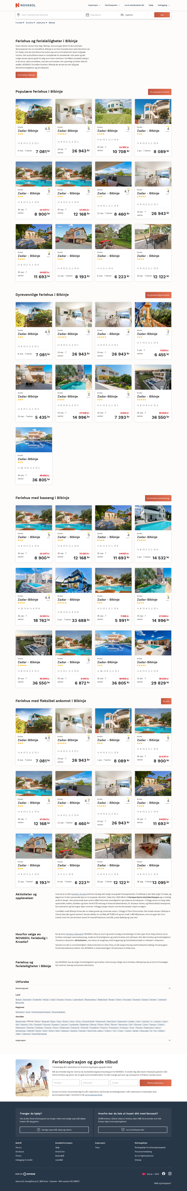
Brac (59, 1021)
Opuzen (152, 1024)
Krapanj (55, 1024)
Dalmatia (41, 22)
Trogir (120, 1030)
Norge (111, 999)
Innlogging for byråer (24, 1160)
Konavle (38, 1024)
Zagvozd (26, 1033)
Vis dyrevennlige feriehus (158, 295)
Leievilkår (59, 1160)
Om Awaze (20, 1151)
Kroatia (29, 22)
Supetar (74, 1030)
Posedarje (94, 1027)
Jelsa (164, 1021)
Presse (18, 1156)
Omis (145, 1024)
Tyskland (162, 999)
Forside (19, 22)
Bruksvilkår (59, 1156)
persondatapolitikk (93, 1095)
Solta (51, 1030)
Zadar (18, 1033)
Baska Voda (21, 1021)
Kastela (24, 1024)
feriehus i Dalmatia (74, 934)
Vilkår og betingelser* (162, 1183)
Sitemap (138, 1160)
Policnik (84, 1027)
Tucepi (128, 1030)
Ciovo (71, 1021)
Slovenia (136, 999)
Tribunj (107, 1030)
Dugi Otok (111, 1021)
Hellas (46, 999)
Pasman (30, 1027)
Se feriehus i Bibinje (26, 75)
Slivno (38, 1030)
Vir (151, 1030)
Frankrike (37, 999)
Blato (53, 1021)
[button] (101, 15)
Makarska (84, 1024)
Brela (65, 1021)
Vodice (161, 1030)
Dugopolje (122, 1021)
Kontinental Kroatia (41, 1012)
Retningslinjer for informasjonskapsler (150, 1147)
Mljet (107, 1024)
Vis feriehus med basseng (158, 498)
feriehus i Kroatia (79, 894)
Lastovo (64, 1024)
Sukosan (65, 1030)
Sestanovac (21, 1030)
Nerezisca (123, 1024)
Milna (100, 1024)
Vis (155, 1030)
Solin (45, 1030)
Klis (31, 1024)
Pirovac (48, 1027)
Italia (52, 999)
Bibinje (52, 22)
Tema (97, 1147)
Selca (157, 1027)
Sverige (153, 999)
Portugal (127, 999)
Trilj (114, 1030)
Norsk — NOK (150, 1174)
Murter (114, 1024)
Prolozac (124, 1027)
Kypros (68, 999)
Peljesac (39, 1027)
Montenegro (90, 999)
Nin (130, 1024)
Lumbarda (73, 1024)
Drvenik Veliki (88, 1021)
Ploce (55, 1027)
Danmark (27, 999)
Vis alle (166, 701)
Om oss (19, 1147)
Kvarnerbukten (58, 1012)
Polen (118, 999)
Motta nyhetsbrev (155, 1083)
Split (57, 1030)
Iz (151, 1021)
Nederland (102, 999)
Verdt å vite (60, 1151)
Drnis (78, 1021)
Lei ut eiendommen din (134, 5)
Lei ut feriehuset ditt (132, 1129)
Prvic (132, 1027)
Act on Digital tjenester (144, 1156)
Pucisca (139, 1027)
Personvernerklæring (143, 1151)
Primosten (113, 1027)
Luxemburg (78, 999)
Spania (145, 999)
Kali (17, 1024)
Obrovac (137, 1024)
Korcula (46, 1024)
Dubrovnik (100, 1021)
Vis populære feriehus (159, 92)
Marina (93, 1024)
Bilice (37, 1021)
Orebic (161, 1024)
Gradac (131, 1021)
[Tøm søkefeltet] (81, 15)
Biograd (45, 1021)
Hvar (138, 1021)
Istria (28, 1012)
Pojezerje (75, 1027)
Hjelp (151, 5)
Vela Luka (144, 1030)
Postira (103, 1027)
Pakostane (20, 1027)
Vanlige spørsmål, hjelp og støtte (54, 1129)
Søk (162, 15)
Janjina (157, 1021)
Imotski (145, 1021)
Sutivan (82, 1030)
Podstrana (64, 1027)
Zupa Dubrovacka (39, 1033)
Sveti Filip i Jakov (95, 1030)
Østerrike (20, 1002)
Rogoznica (149, 1027)
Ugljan (135, 1030)
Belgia (18, 999)
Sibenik (30, 1030)
